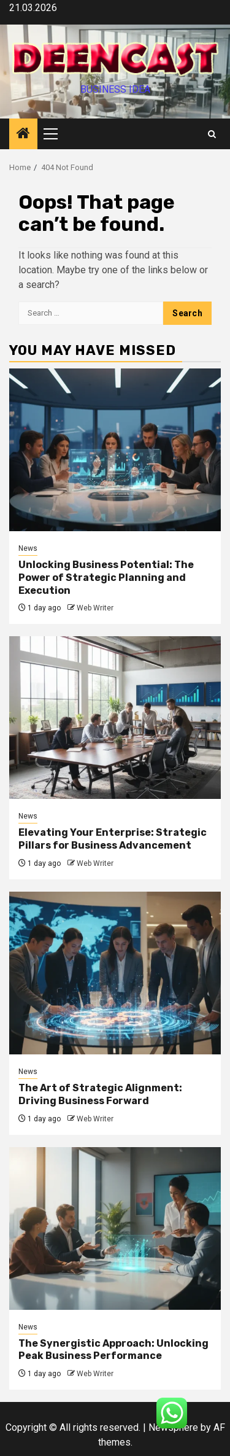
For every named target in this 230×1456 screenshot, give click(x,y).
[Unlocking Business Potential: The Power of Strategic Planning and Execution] (115, 449)
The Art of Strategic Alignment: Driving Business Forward (100, 1094)
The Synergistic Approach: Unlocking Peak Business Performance (113, 1349)
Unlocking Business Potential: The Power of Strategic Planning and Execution (106, 577)
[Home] (23, 134)
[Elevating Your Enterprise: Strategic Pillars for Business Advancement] (115, 717)
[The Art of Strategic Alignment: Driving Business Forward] (115, 973)
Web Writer (95, 608)
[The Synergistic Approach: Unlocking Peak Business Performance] (115, 1228)
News (27, 548)
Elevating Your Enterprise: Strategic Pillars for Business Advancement (112, 839)
